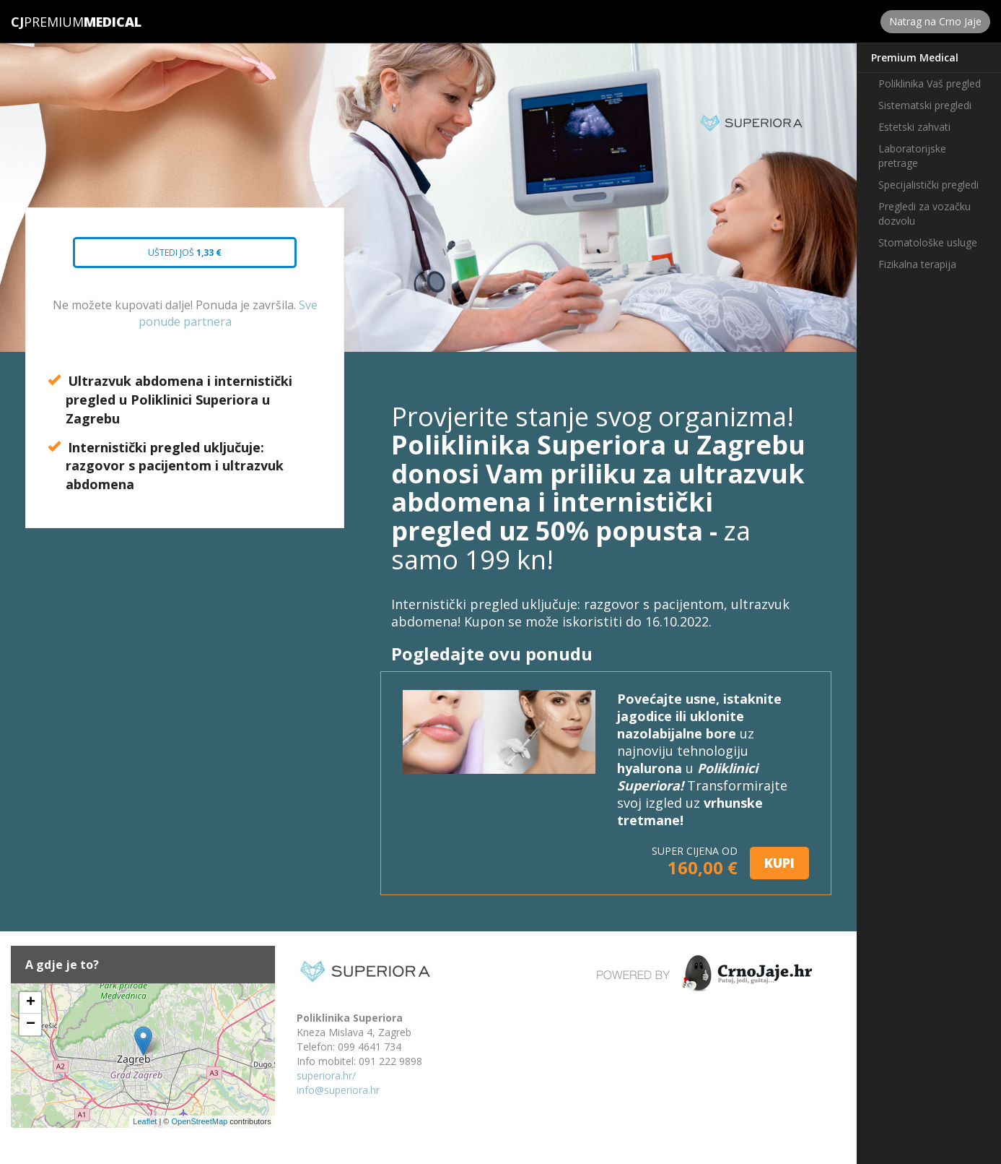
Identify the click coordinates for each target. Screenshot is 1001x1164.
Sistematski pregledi (924, 105)
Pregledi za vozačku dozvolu (924, 213)
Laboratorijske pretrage (912, 156)
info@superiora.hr (338, 1090)
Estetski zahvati (914, 127)
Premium (47, 21)
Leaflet (145, 1121)
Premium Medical (914, 57)
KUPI (779, 862)
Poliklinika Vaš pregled (929, 83)
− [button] (30, 1024)
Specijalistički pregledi (928, 184)
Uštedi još (172, 257)
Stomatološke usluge (927, 242)
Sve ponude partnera (228, 313)
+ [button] (30, 1003)
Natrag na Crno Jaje (935, 21)
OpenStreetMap (199, 1121)
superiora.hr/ (326, 1075)
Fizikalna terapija (917, 264)
